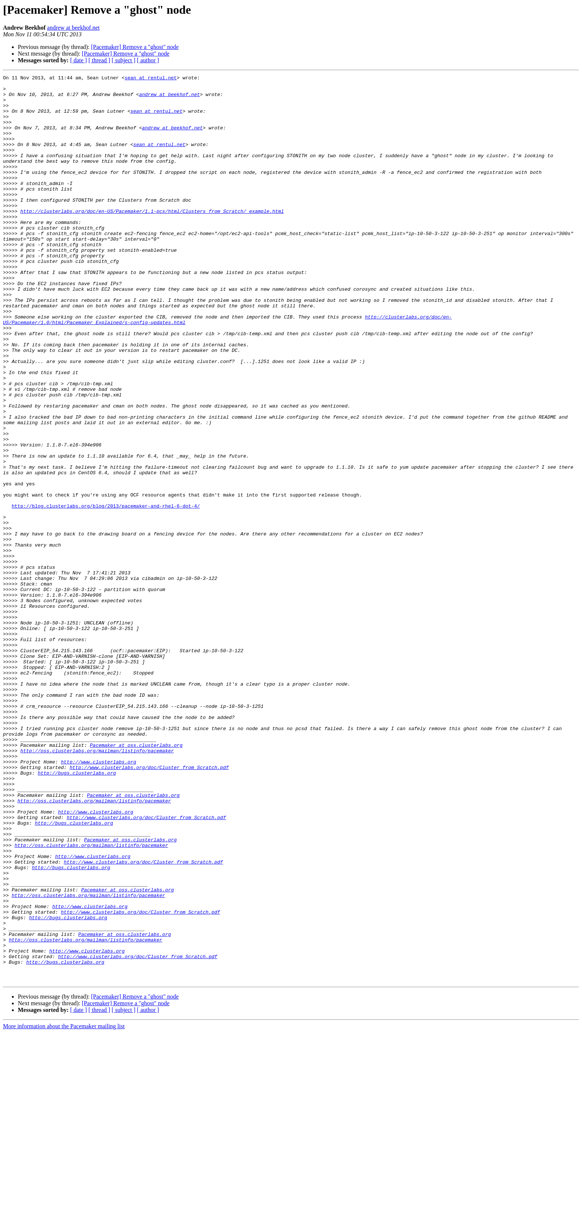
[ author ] (148, 60)
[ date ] (78, 60)
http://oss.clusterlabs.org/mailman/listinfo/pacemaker (97, 886)
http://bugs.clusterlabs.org (77, 913)
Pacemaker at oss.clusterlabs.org (136, 879)
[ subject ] (123, 60)
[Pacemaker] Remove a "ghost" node (135, 47)
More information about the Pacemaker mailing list (64, 1207)
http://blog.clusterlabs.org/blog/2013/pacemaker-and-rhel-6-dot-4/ (106, 592)
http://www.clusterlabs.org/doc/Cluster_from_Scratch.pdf (149, 906)
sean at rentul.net (151, 78)
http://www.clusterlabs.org (98, 899)
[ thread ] (99, 60)
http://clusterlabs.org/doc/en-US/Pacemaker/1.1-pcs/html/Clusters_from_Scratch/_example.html (152, 238)
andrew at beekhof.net (73, 27)
